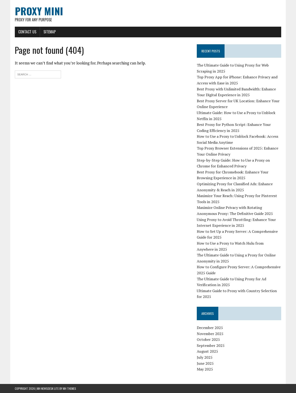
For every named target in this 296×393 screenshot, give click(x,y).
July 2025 (205, 357)
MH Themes (69, 388)
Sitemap (49, 32)
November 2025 (210, 333)
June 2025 (205, 363)
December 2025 (210, 327)
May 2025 (205, 369)
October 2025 (208, 339)
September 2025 (211, 345)
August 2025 (207, 351)
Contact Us (27, 32)
